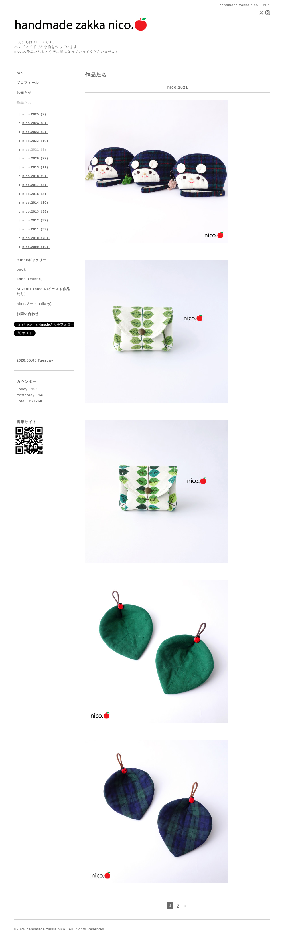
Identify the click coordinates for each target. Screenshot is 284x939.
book (21, 270)
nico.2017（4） (35, 185)
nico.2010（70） (36, 238)
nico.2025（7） (35, 114)
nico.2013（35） (36, 211)
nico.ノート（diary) (34, 304)
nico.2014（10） (36, 202)
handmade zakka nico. (46, 929)
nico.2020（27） (36, 158)
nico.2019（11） (36, 167)
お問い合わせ (28, 314)
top (20, 73)
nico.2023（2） (35, 132)
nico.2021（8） (35, 149)
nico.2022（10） (36, 140)
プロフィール (28, 83)
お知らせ (24, 93)
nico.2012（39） (36, 220)
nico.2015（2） (35, 193)
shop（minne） (31, 279)
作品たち (24, 103)
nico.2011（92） (36, 229)
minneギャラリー (31, 260)
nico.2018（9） (35, 176)
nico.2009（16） (36, 247)
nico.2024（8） (35, 123)
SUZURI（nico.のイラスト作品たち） (43, 291)
